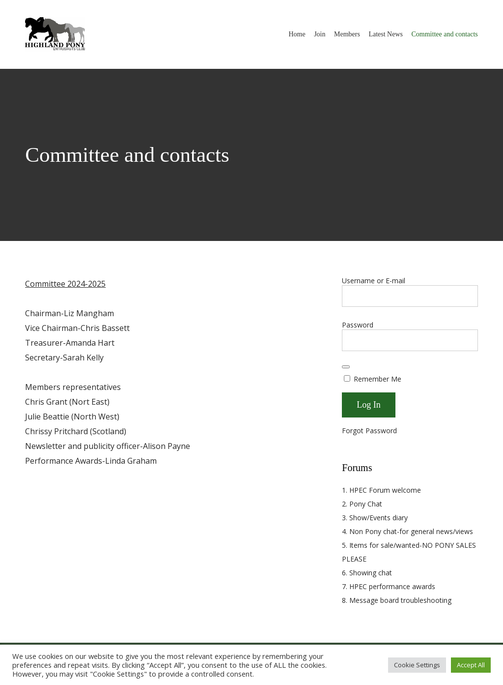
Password (357, 324)
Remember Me (372, 379)
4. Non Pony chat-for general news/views (407, 531)
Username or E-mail (373, 280)
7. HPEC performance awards (388, 586)
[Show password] (346, 366)
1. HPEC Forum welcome (381, 490)
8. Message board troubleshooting (396, 600)
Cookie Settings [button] (417, 664)
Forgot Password (369, 430)
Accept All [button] (471, 664)
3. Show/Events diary (375, 517)
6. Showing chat (367, 572)
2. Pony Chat (362, 503)
